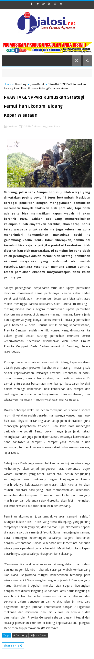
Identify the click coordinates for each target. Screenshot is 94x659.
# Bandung (20, 635)
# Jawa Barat (38, 635)
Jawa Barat (37, 84)
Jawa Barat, (54, 126)
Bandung (20, 84)
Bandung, (41, 126)
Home (7, 84)
